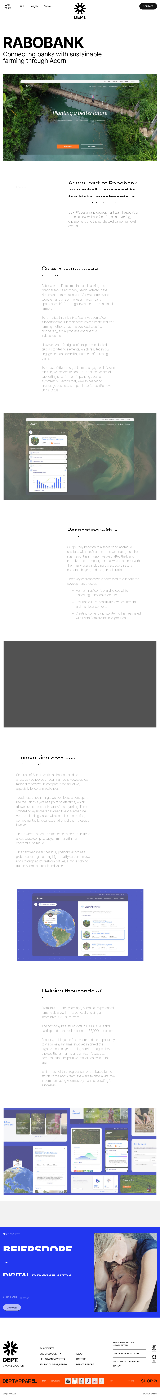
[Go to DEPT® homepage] (80, 11)
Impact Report (85, 1364)
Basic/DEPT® (47, 1348)
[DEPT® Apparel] (80, 1380)
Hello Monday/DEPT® (52, 1359)
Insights (34, 6)
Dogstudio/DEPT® (50, 1353)
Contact (148, 6)
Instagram (119, 1361)
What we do (9, 6)
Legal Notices (9, 1393)
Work (22, 6)
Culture (47, 6)
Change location (14, 1365)
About (80, 1353)
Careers (81, 1359)
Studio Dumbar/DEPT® (53, 1364)
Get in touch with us (126, 1353)
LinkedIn (134, 1361)
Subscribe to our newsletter (123, 1344)
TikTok (117, 1365)
